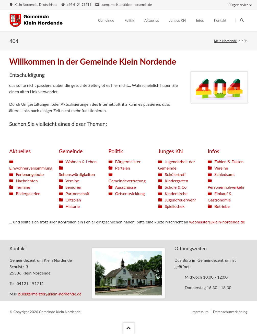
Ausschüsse (125, 187)
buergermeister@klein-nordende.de (50, 293)
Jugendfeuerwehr (180, 199)
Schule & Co (176, 187)
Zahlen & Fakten (228, 161)
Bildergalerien (28, 193)
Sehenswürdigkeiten (77, 174)
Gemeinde (71, 151)
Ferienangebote (30, 174)
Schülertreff (175, 174)
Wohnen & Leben (81, 161)
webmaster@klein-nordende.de (217, 221)
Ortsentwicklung (130, 193)
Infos (213, 151)
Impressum (199, 311)
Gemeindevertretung (127, 180)
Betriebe (222, 206)
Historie (72, 206)
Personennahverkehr (226, 187)
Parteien (122, 167)
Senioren (73, 187)
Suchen (242, 20)
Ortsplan (73, 199)
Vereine (72, 180)
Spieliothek (175, 206)
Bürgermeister (128, 161)
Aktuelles (20, 151)
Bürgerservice (238, 5)
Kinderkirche (176, 193)
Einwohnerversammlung (30, 167)
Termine (23, 187)
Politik (116, 151)
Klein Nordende (225, 41)
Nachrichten (27, 180)
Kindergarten (176, 180)
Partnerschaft (77, 193)
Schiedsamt (224, 174)
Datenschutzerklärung (230, 311)
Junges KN (170, 151)
